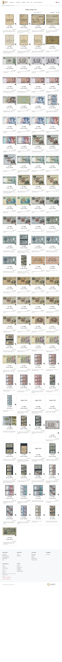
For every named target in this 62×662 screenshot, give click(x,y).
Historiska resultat (34, 559)
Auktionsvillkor (33, 554)
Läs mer (29, 32)
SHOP (31, 2)
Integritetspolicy (4, 558)
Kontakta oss (4, 554)
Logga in (18, 554)
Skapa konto (19, 555)
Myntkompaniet (19, 567)
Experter (32, 557)
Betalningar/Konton (5, 555)
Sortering (52, 12)
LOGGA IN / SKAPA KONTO (38, 2)
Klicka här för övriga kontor (6, 579)
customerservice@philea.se (6, 577)
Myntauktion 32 (8, 5)
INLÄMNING (24, 2)
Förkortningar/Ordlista (5, 557)
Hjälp (3, 559)
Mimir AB (18, 565)
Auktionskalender (34, 558)
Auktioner (3, 5)
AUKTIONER (18, 2)
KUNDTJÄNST (12, 2)
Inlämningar (48, 554)
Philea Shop (19, 568)
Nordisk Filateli (19, 569)
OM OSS (28, 2)
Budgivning (33, 555)
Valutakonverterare (20, 571)
